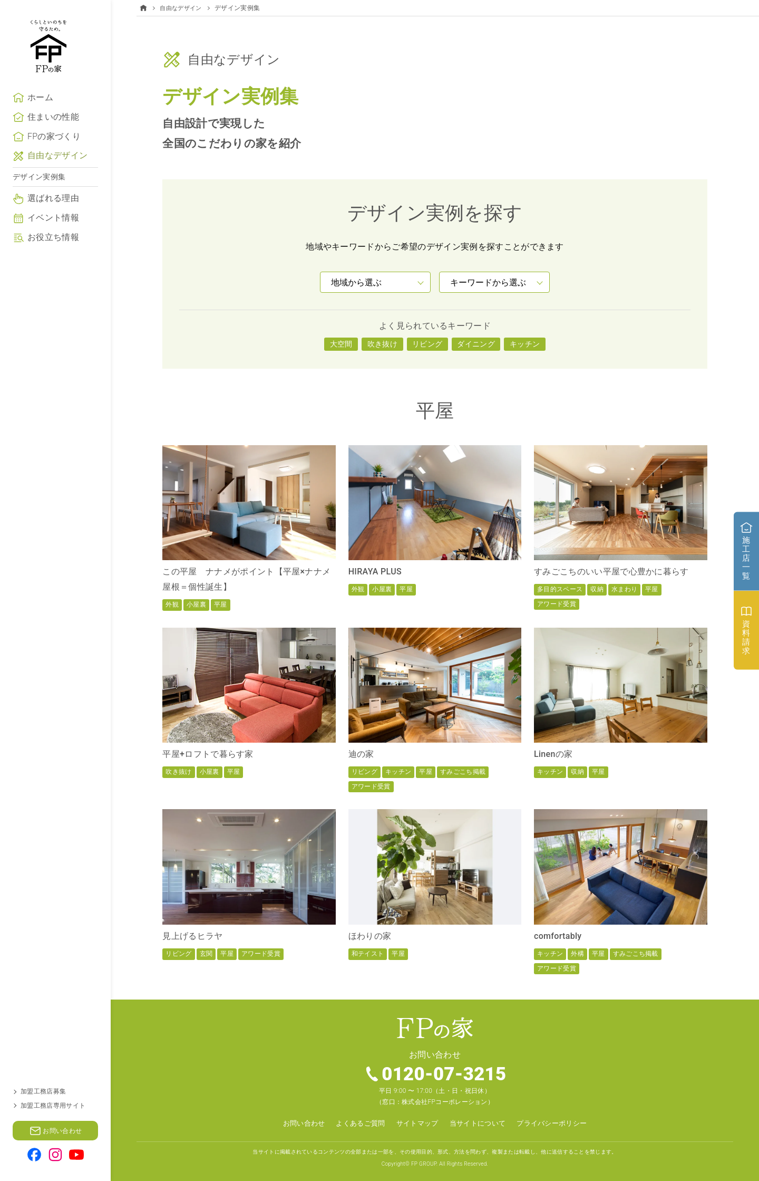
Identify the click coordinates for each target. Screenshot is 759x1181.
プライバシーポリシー (559, 1123)
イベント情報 (53, 236)
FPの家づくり (54, 154)
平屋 (220, 604)
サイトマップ (416, 1123)
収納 (597, 589)
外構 (577, 953)
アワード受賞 (556, 604)
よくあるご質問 (355, 1123)
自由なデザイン (57, 173)
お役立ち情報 (53, 254)
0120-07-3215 (444, 1074)
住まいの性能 (53, 134)
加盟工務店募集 (43, 1091)
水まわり (624, 589)
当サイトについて (480, 1123)
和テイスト (368, 953)
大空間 (341, 344)
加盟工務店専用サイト (53, 1105)
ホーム (40, 115)
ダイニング (476, 344)
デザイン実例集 (39, 194)
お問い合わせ (295, 1123)
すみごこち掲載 (462, 771)
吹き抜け (382, 344)
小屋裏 (196, 604)
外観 (172, 604)
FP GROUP (423, 1163)
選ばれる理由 (53, 216)
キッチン (525, 344)
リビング (427, 344)
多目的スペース (559, 589)
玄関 (206, 953)
